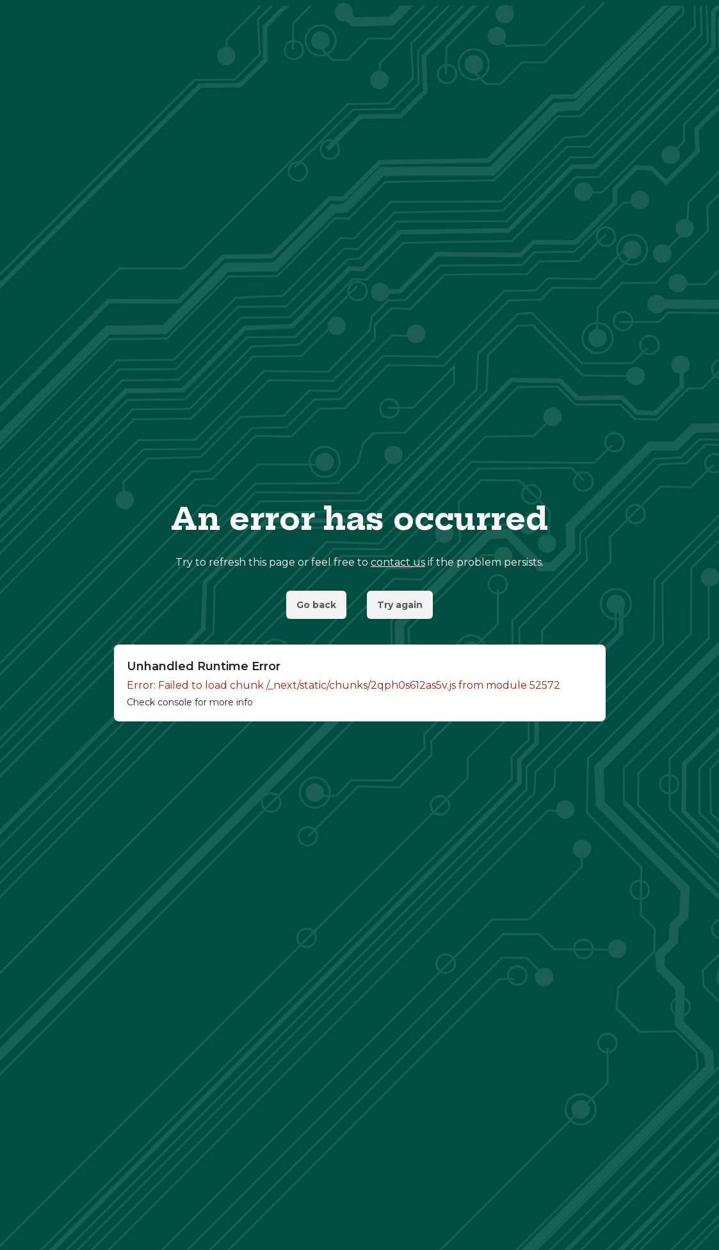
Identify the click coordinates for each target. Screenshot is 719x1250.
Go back (316, 605)
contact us (398, 562)
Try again (400, 605)
